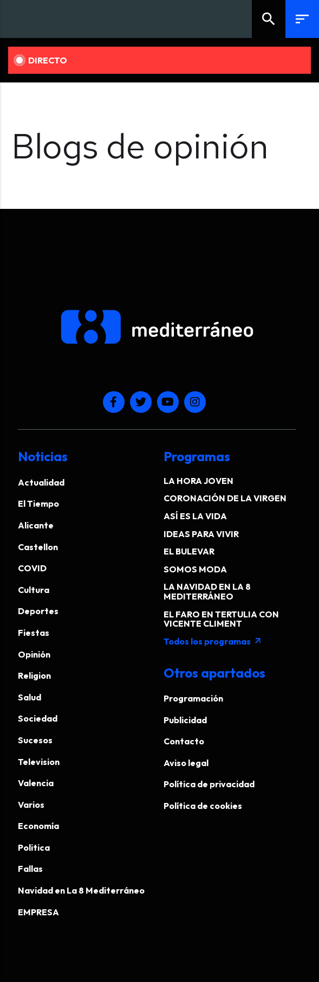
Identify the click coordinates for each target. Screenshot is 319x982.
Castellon (38, 546)
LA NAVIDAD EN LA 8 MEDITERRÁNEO (207, 591)
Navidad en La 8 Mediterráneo (81, 890)
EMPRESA (38, 912)
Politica (34, 847)
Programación (193, 698)
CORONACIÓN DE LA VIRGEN (225, 498)
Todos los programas (213, 641)
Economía (38, 825)
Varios (31, 804)
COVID (32, 568)
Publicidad (185, 720)
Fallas (30, 868)
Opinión (34, 654)
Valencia (36, 782)
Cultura (33, 589)
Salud (29, 697)
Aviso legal (186, 762)
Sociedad (37, 718)
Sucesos (35, 740)
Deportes (38, 610)
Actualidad (41, 482)
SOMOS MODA (195, 569)
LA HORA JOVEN (198, 480)
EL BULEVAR (189, 551)
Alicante (36, 525)
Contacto (184, 741)
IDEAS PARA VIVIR (201, 533)
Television (39, 761)
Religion (34, 675)
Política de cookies (203, 805)
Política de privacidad (209, 784)
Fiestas (33, 632)
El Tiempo (38, 503)
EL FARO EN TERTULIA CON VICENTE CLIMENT (221, 619)
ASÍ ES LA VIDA (195, 516)
